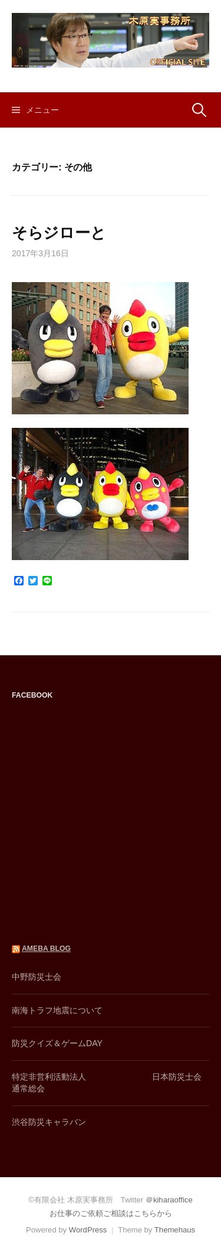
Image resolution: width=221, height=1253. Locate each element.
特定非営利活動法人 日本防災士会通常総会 (107, 1082)
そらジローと (58, 233)
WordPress (88, 1229)
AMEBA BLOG (46, 948)
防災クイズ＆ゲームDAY (57, 1043)
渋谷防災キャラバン (49, 1122)
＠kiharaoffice (169, 1199)
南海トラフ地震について (57, 1010)
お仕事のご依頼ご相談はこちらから (111, 1213)
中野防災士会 (36, 976)
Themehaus (174, 1229)
